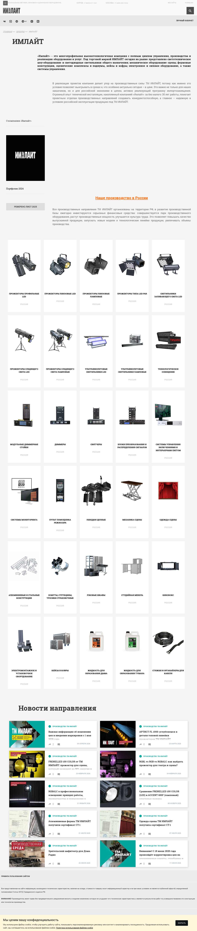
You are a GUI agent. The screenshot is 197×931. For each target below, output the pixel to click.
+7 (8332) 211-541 (90, 3)
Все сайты (172, 3)
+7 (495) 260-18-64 (121, 3)
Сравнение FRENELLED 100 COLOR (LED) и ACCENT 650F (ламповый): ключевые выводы (159, 795)
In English (189, 3)
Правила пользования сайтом (15, 876)
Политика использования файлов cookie (74, 927)
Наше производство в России (121, 197)
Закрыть (182, 923)
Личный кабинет (184, 20)
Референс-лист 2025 (25, 206)
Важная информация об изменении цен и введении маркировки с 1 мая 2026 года (69, 735)
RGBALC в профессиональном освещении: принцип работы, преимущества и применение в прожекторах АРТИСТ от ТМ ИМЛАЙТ (67, 799)
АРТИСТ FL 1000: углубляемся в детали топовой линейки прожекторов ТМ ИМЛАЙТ (158, 735)
